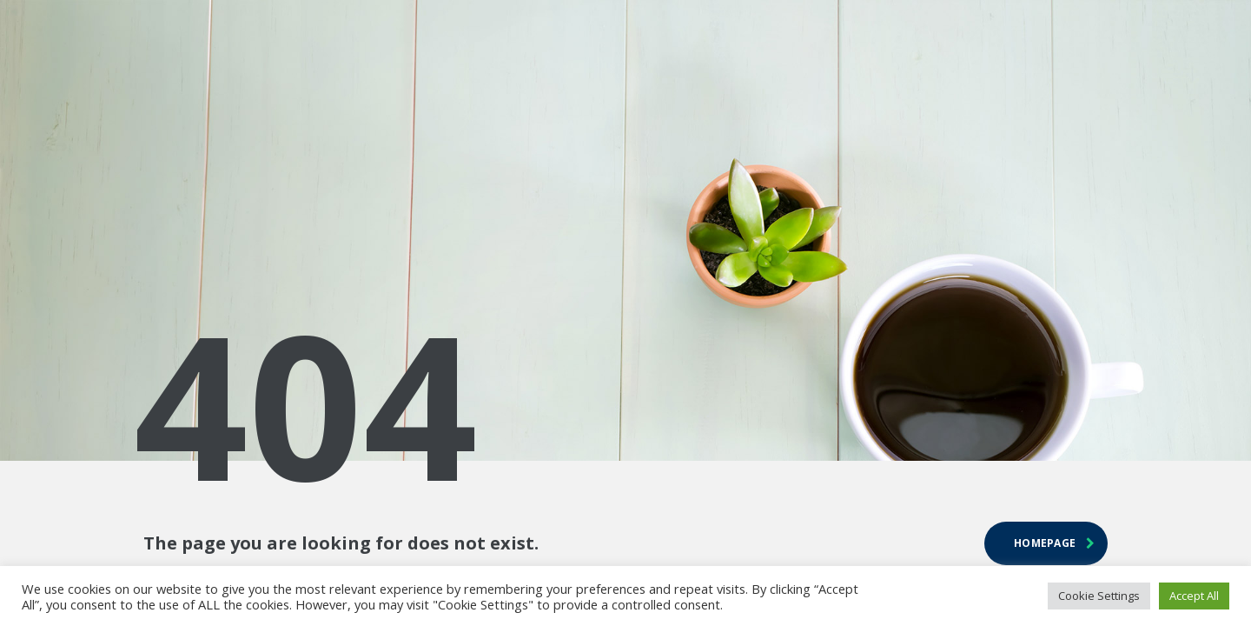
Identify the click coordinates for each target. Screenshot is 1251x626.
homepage (1054, 543)
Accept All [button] (1194, 595)
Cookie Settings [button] (1099, 595)
